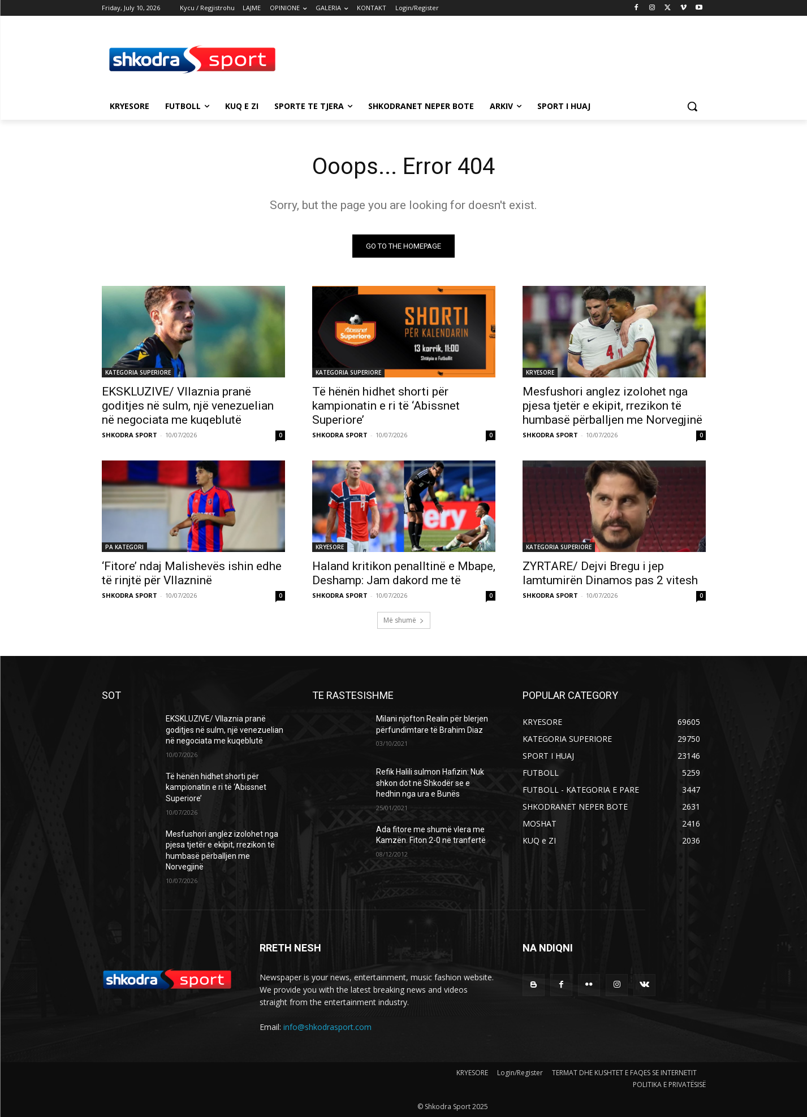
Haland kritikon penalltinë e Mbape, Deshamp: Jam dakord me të (403, 573)
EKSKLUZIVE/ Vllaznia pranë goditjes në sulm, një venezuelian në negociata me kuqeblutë (188, 406)
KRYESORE (540, 372)
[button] (692, 106)
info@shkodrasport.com (327, 1027)
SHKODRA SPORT (129, 435)
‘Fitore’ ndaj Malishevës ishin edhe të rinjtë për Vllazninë (192, 573)
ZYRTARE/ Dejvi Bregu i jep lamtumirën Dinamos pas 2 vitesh (610, 573)
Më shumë (403, 620)
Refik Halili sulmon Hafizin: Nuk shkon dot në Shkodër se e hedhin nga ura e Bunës (430, 782)
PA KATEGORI (124, 547)
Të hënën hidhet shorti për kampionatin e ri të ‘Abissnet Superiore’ (386, 406)
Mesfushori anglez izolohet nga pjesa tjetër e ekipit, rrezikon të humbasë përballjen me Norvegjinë (612, 406)
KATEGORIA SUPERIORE (138, 372)
